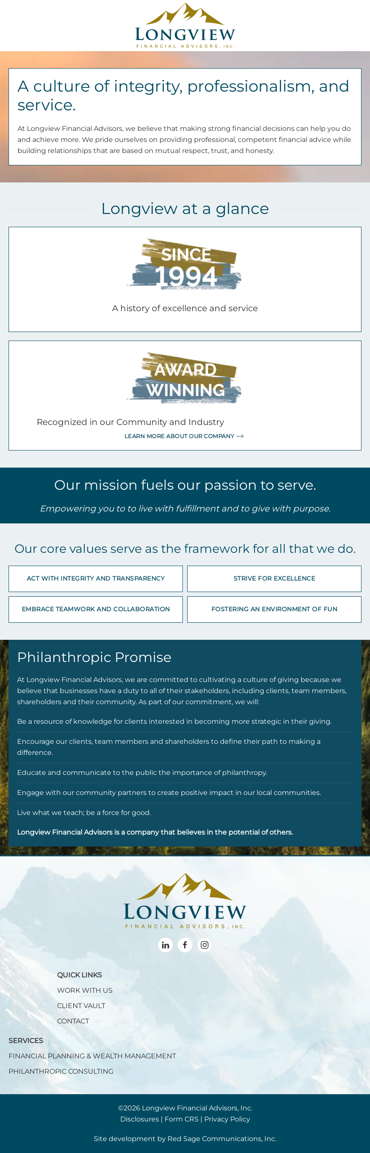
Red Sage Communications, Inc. (222, 1139)
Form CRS (182, 1119)
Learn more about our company (179, 436)
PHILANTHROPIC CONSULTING (61, 1071)
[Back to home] (185, 25)
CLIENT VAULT (81, 1006)
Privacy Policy (227, 1119)
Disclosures (139, 1119)
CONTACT (73, 1021)
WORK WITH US (85, 990)
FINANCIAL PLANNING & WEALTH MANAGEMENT (92, 1056)
